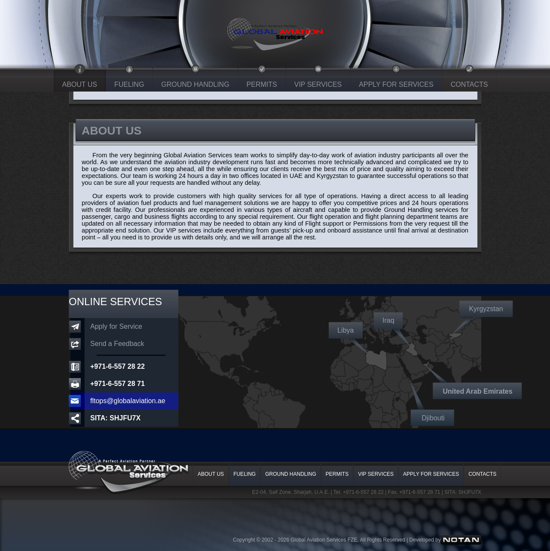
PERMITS (262, 84)
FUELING (129, 84)
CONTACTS (469, 84)
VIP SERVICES (318, 84)
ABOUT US (80, 84)
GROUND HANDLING (195, 84)
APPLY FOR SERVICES (396, 84)
